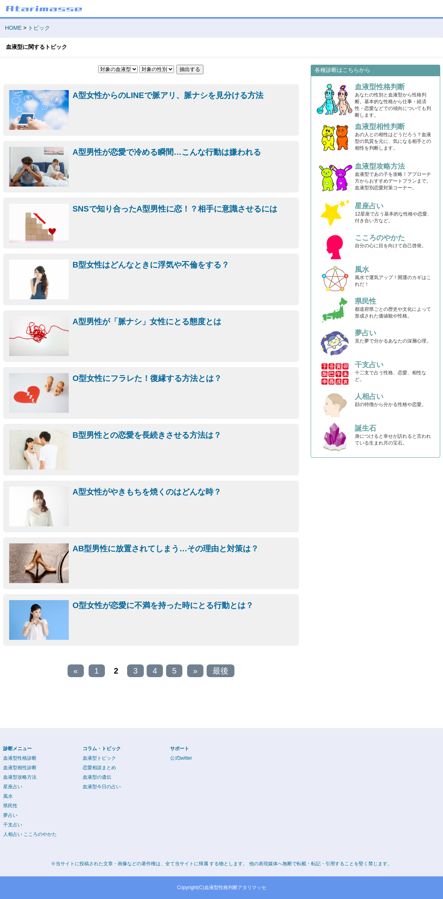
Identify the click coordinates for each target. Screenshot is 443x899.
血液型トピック (99, 758)
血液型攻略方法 (20, 777)
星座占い (12, 786)
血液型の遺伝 (97, 777)
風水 (8, 796)
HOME (13, 28)
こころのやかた (40, 834)
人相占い (12, 834)
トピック (39, 28)
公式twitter (181, 758)
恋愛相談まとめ (99, 767)
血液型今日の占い (102, 786)
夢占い (10, 815)
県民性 (10, 806)
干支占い (12, 825)
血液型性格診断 (20, 758)
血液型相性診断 (20, 767)
